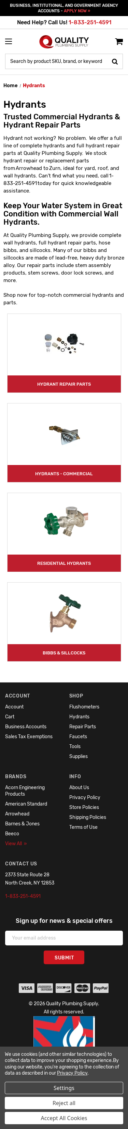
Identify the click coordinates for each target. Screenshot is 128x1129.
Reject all (64, 1103)
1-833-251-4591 (90, 22)
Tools (75, 746)
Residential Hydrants (64, 563)
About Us (79, 788)
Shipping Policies (87, 817)
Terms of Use (83, 827)
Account (14, 707)
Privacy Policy (84, 797)
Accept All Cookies (64, 1118)
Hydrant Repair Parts (64, 384)
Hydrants (79, 717)
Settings (64, 1088)
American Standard (26, 804)
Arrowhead (17, 814)
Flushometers (84, 707)
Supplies (78, 756)
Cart (9, 717)
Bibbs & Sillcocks (64, 652)
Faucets (78, 737)
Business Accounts (25, 727)
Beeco (12, 834)
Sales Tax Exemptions (29, 737)
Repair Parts (82, 727)
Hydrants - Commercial (64, 473)
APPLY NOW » (77, 11)
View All (16, 844)
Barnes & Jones (22, 824)
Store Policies (84, 807)
